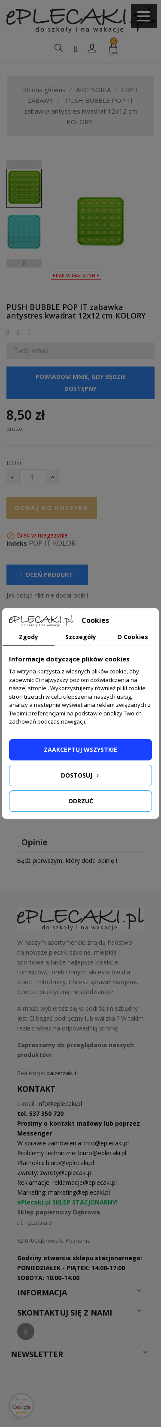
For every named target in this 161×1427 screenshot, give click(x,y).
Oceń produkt (47, 575)
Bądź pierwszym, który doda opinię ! (67, 860)
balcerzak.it (61, 1073)
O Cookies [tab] (132, 637)
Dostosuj (80, 775)
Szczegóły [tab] (80, 637)
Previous (24, 164)
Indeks (16, 543)
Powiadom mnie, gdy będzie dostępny (81, 383)
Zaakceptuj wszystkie (80, 749)
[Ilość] (32, 476)
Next (24, 263)
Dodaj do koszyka (51, 508)
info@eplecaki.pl (59, 1104)
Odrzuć (80, 801)
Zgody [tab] (28, 637)
